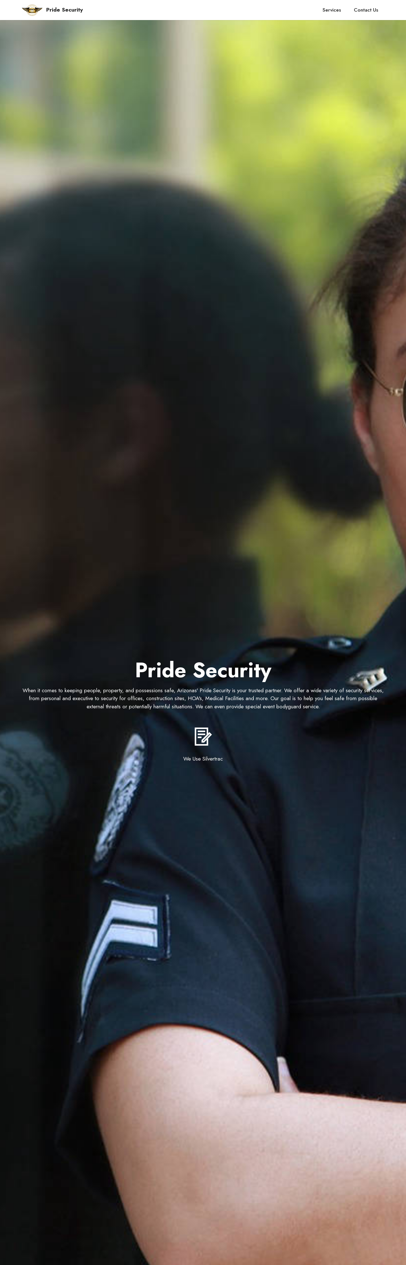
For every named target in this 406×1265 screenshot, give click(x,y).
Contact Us (366, 10)
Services (332, 10)
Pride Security (64, 9)
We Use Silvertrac (203, 759)
